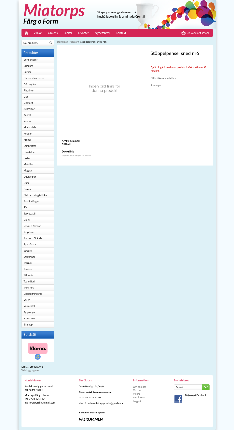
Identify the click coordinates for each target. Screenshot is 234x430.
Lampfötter (30, 145)
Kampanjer (30, 318)
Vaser (27, 299)
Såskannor (29, 256)
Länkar (68, 33)
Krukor (27, 139)
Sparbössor (30, 244)
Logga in (137, 401)
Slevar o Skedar (32, 226)
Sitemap (28, 324)
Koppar (28, 133)
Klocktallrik (30, 127)
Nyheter (83, 33)
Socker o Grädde (33, 238)
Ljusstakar (29, 152)
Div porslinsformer (34, 78)
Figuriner (29, 90)
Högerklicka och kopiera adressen (76, 155)
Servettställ (30, 213)
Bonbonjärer (30, 59)
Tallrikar (28, 262)
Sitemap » (156, 85)
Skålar (27, 219)
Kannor (28, 121)
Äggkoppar (30, 312)
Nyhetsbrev (102, 33)
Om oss (53, 33)
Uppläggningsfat (33, 293)
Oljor (26, 182)
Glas (26, 96)
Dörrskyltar (30, 84)
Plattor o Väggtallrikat (36, 195)
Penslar (28, 189)
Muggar (28, 170)
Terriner (28, 269)
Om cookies (139, 386)
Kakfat (27, 115)
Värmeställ (29, 306)
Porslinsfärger (31, 201)
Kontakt (121, 33)
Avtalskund (139, 397)
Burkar (27, 71)
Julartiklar (29, 108)
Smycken (29, 232)
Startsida (62, 41)
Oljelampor (30, 176)
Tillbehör (29, 275)
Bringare (28, 65)
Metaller (28, 164)
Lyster (27, 158)
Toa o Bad (29, 281)
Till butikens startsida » (163, 78)
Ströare (28, 250)
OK (206, 387)
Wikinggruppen (30, 370)
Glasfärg (28, 102)
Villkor (38, 33)
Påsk (26, 207)
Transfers (29, 287)
